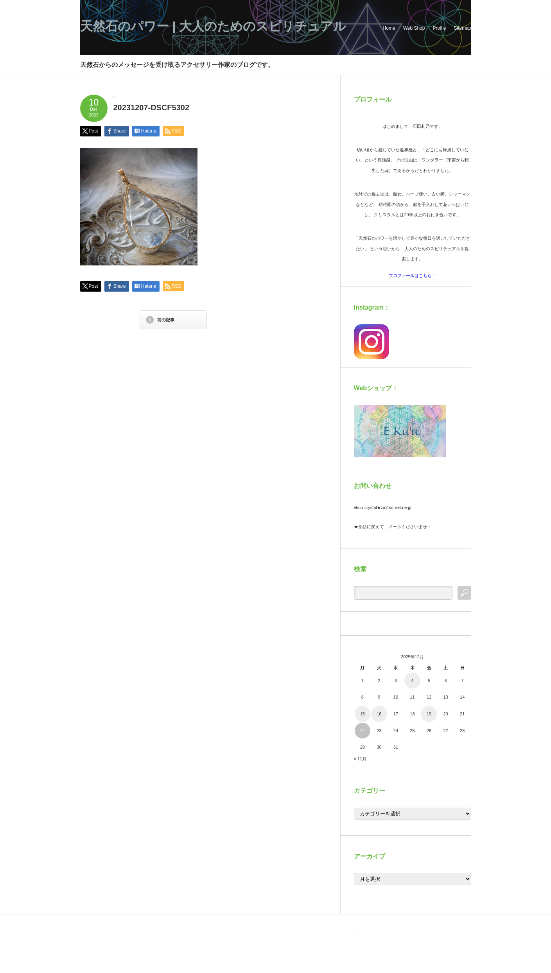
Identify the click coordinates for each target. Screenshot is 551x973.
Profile (439, 28)
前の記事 (165, 319)
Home (389, 28)
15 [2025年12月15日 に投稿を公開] (362, 713)
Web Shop (414, 28)
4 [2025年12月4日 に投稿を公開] (412, 680)
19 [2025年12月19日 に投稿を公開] (429, 713)
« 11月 (360, 758)
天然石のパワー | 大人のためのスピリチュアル (213, 26)
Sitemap (462, 28)
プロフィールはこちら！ (412, 275)
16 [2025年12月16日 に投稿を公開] (379, 713)
